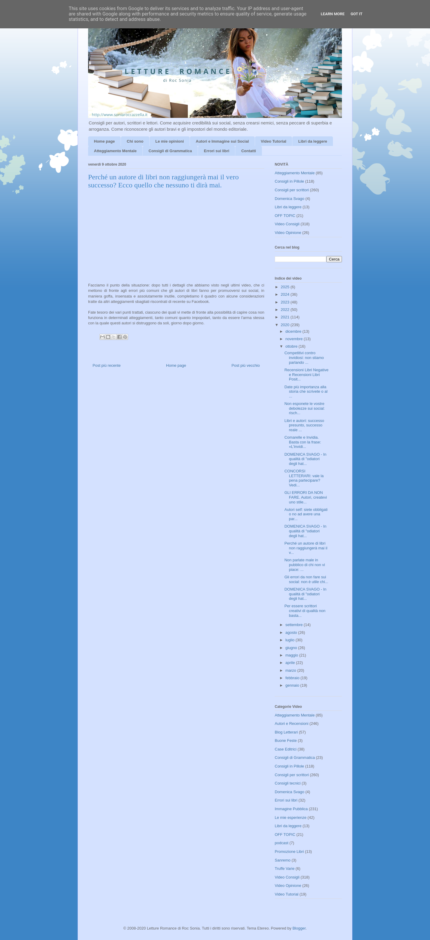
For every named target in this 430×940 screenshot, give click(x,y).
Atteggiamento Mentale (115, 151)
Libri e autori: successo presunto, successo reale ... (304, 425)
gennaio (292, 685)
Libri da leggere (312, 141)
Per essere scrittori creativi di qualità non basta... (304, 610)
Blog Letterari (286, 732)
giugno (291, 647)
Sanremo (283, 860)
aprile (290, 662)
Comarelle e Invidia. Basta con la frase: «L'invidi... (302, 442)
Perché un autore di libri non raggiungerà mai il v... (305, 548)
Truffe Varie (284, 868)
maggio (292, 655)
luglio (290, 640)
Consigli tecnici (288, 783)
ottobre (292, 346)
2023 (286, 302)
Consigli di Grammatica (170, 151)
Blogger (298, 928)
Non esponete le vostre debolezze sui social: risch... (304, 408)
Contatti (248, 151)
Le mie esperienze (290, 817)
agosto (291, 632)
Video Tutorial (273, 141)
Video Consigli (287, 224)
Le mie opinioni (169, 141)
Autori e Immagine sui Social (222, 141)
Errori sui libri (216, 151)
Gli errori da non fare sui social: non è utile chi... (306, 579)
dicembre (293, 331)
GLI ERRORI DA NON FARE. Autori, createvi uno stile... (305, 497)
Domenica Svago (289, 198)
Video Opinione (288, 232)
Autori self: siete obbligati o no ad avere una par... (306, 514)
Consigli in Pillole (289, 181)
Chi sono (135, 141)
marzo (291, 670)
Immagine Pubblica (291, 809)
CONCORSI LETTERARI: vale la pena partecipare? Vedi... (303, 478)
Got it (357, 14)
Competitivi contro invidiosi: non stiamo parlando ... (304, 357)
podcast (281, 843)
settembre (294, 624)
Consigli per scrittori (292, 190)
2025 (286, 287)
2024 (286, 294)
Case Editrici (286, 749)
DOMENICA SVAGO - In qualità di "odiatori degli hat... (305, 459)
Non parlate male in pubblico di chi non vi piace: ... (304, 564)
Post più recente (107, 365)
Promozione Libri (289, 851)
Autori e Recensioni (291, 723)
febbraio (293, 678)
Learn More (333, 14)
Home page (104, 141)
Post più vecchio (245, 365)
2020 (286, 325)
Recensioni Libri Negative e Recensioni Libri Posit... (306, 374)
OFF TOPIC (285, 215)
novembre (294, 339)
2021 (286, 317)
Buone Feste (286, 740)
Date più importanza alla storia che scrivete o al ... (305, 391)
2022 (286, 309)
